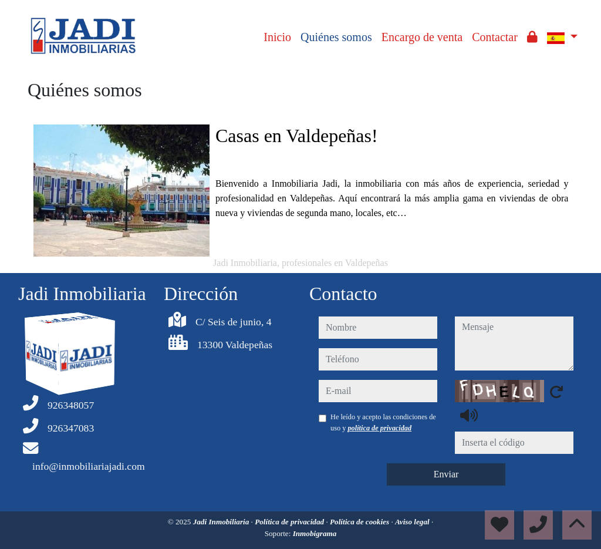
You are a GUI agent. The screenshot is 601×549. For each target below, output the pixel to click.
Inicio (277, 37)
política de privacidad (379, 428)
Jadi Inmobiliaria (222, 521)
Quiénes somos (336, 37)
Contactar (495, 37)
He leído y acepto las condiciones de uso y (383, 422)
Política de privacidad (290, 521)
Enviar (446, 474)
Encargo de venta (421, 37)
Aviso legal (413, 521)
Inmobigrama (315, 533)
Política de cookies (360, 521)
